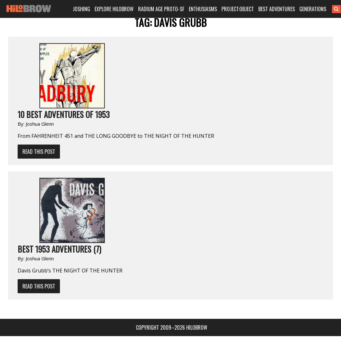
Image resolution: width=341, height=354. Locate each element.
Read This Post (38, 151)
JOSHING (84, 9)
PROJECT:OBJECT (239, 9)
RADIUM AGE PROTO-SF (163, 9)
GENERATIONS (313, 9)
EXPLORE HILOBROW (116, 9)
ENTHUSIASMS (204, 9)
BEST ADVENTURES (277, 9)
